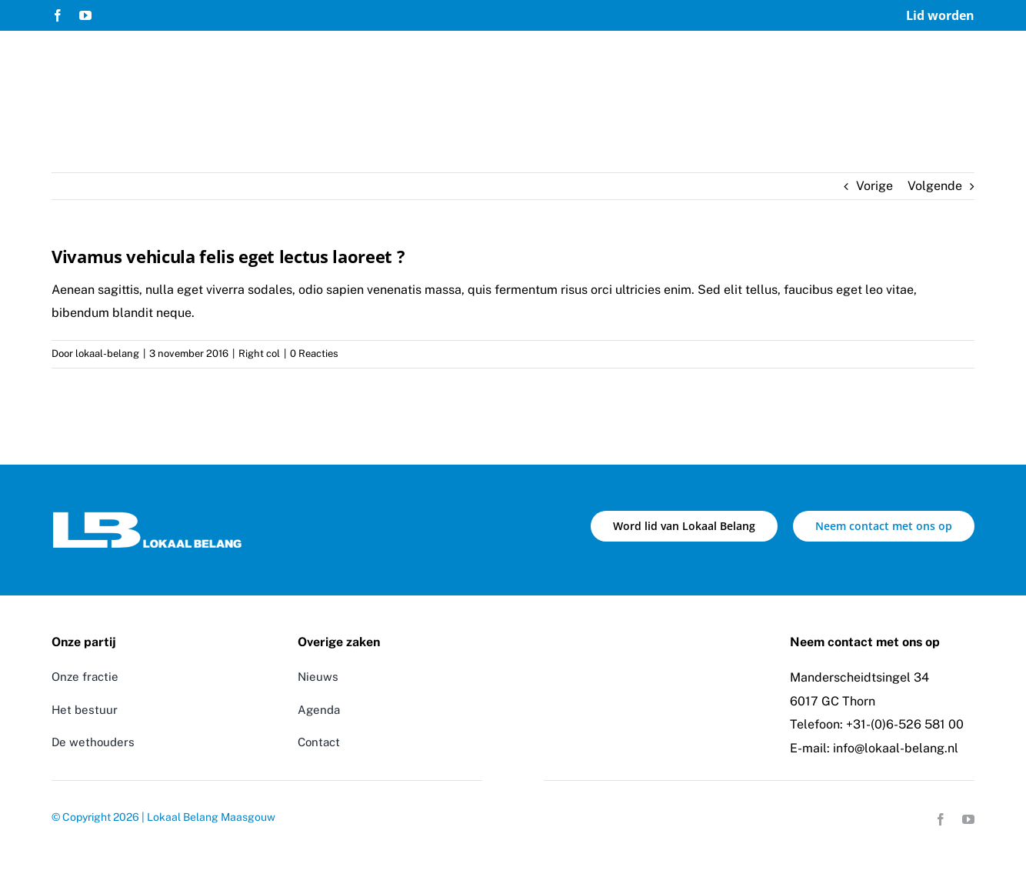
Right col (259, 353)
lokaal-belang (107, 353)
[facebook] (58, 15)
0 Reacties (314, 353)
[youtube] (85, 15)
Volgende (935, 185)
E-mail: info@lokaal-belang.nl (874, 748)
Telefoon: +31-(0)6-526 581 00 (877, 724)
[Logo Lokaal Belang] (148, 516)
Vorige (874, 185)
